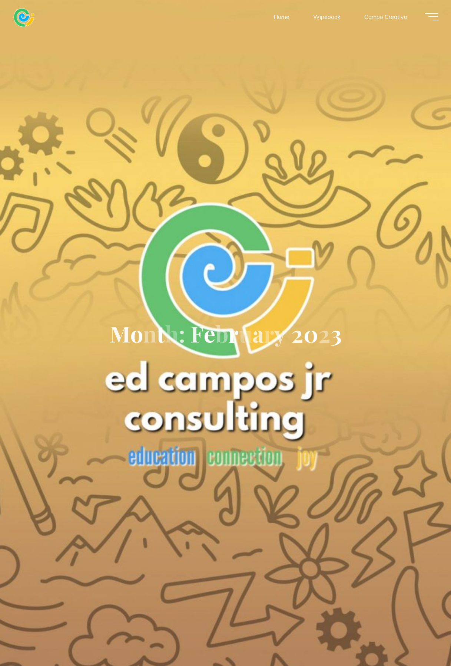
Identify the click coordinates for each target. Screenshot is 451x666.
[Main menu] (429, 18)
